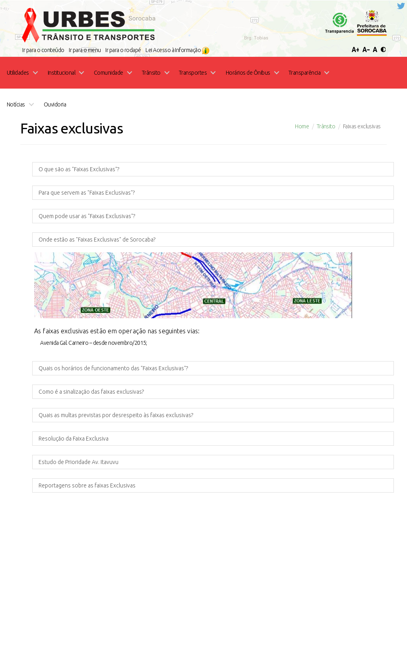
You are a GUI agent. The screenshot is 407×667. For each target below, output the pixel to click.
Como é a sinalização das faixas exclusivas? (91, 226)
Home (90, 603)
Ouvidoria (256, 603)
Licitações (223, 603)
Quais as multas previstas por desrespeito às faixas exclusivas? (116, 249)
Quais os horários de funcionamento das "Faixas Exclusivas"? (113, 202)
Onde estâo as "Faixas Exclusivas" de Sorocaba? (97, 74)
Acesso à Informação (308, 603)
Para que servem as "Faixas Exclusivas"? (87, 27)
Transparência (124, 603)
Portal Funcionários (176, 603)
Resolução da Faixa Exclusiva (74, 273)
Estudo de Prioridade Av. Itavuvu (78, 296)
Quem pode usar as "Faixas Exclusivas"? (87, 50)
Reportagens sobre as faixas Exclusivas (87, 320)
